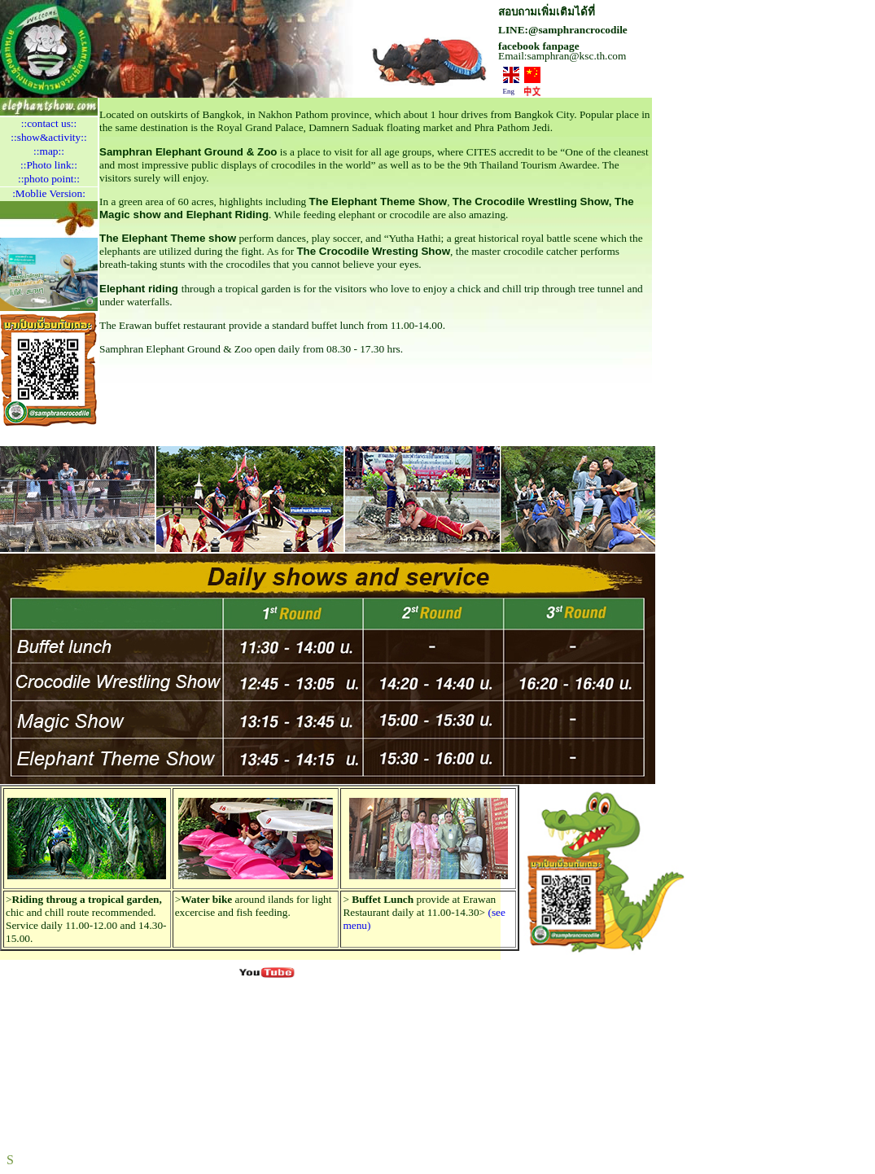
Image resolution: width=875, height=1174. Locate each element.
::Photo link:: (48, 165)
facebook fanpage (539, 46)
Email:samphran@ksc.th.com (562, 56)
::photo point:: (49, 179)
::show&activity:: (48, 137)
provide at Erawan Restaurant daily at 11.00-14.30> (419, 905)
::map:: (48, 151)
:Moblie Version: (48, 193)
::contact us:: (49, 123)
